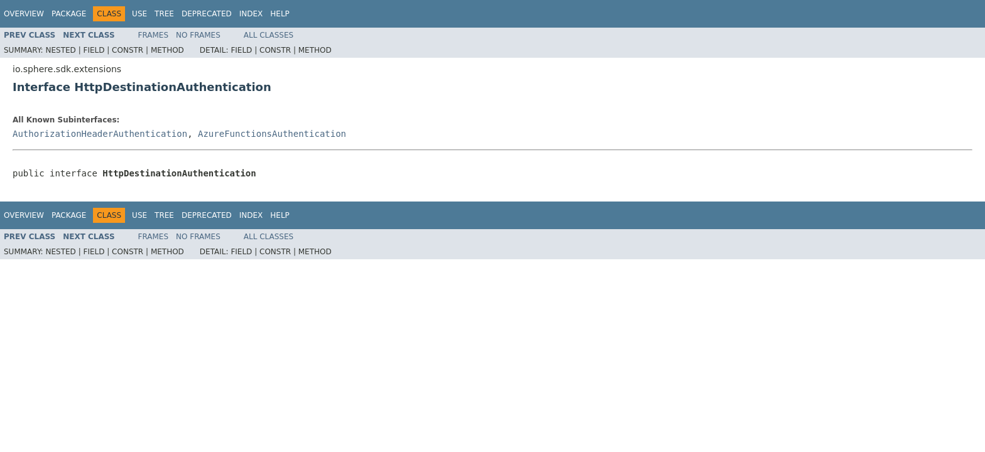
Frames (153, 35)
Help (280, 13)
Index (251, 13)
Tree (164, 13)
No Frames (198, 35)
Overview (24, 13)
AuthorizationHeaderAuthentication (100, 134)
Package (69, 13)
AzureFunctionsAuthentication (272, 134)
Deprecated (207, 13)
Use (139, 13)
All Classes (268, 35)
